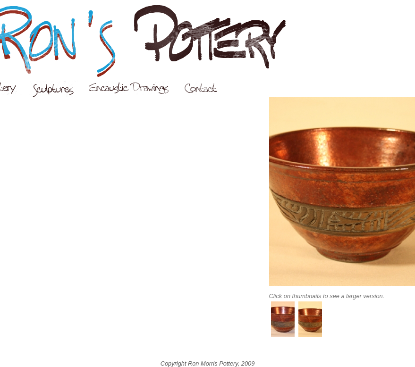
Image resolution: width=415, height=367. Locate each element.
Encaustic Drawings (134, 88)
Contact (206, 88)
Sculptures (58, 89)
